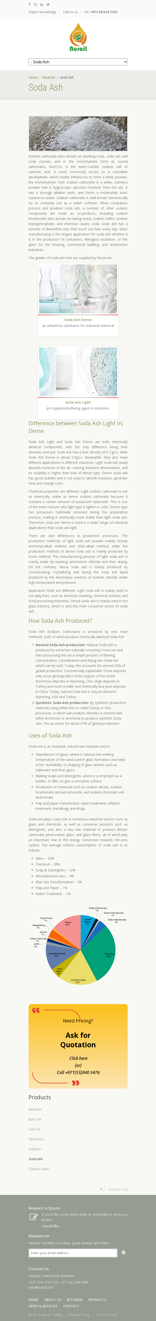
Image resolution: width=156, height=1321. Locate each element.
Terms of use (107, 1314)
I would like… (51, 1226)
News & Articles (43, 1306)
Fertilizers (36, 1139)
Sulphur (35, 1148)
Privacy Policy (79, 1314)
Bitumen (35, 1109)
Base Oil (35, 1119)
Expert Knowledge (42, 12)
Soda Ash (36, 1158)
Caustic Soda (39, 1168)
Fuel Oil (34, 1129)
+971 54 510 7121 (104, 12)
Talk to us (70, 12)
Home (33, 78)
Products (48, 78)
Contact (71, 1306)
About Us (52, 1299)
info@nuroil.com (41, 1287)
